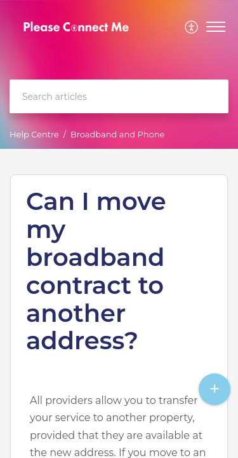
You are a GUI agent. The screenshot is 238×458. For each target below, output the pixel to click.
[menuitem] (192, 26)
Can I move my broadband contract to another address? (96, 271)
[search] (119, 96)
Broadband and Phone (117, 134)
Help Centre (34, 134)
